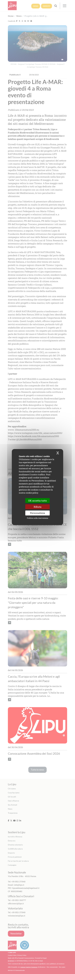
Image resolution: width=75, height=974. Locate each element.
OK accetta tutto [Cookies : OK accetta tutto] (37, 500)
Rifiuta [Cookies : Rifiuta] (37, 506)
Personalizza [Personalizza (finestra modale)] (37, 513)
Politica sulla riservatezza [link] (37, 518)
